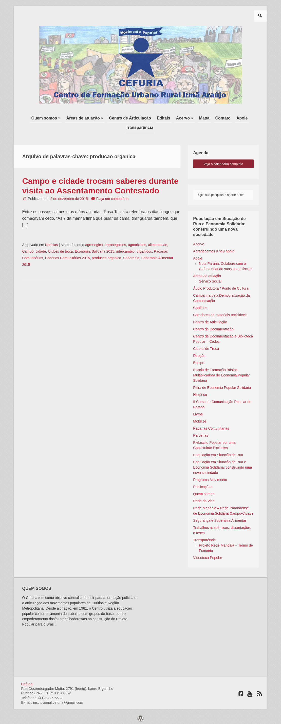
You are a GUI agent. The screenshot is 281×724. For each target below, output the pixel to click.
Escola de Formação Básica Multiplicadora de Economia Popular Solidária (221, 373)
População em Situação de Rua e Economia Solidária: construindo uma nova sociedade (222, 465)
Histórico (200, 393)
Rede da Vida (204, 499)
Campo (27, 250)
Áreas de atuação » (87, 117)
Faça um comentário (112, 197)
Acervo (198, 242)
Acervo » (184, 117)
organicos (144, 250)
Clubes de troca (60, 250)
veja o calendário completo (223, 162)
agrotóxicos (137, 243)
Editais (164, 117)
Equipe (198, 361)
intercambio (125, 250)
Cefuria (26, 682)
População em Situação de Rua (218, 453)
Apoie (237, 117)
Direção (199, 354)
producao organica (106, 256)
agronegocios (115, 243)
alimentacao (157, 243)
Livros (197, 412)
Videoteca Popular (207, 556)
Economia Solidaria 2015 (94, 250)
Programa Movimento (210, 478)
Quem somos (203, 492)
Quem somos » (50, 117)
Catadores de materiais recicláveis (220, 313)
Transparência (139, 126)
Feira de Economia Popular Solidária (222, 386)
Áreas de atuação (207, 274)
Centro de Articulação (132, 117)
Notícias (51, 243)
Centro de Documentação (213, 327)
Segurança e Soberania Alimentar (219, 519)
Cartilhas (200, 306)
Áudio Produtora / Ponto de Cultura (220, 287)
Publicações (202, 485)
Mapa (202, 117)
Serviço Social (210, 279)
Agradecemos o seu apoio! (214, 249)
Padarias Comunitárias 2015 (67, 256)
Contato (220, 117)
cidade (40, 250)
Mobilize (199, 419)
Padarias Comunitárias (211, 427)
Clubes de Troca (206, 347)
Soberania (131, 256)
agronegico (94, 243)
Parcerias (200, 434)
